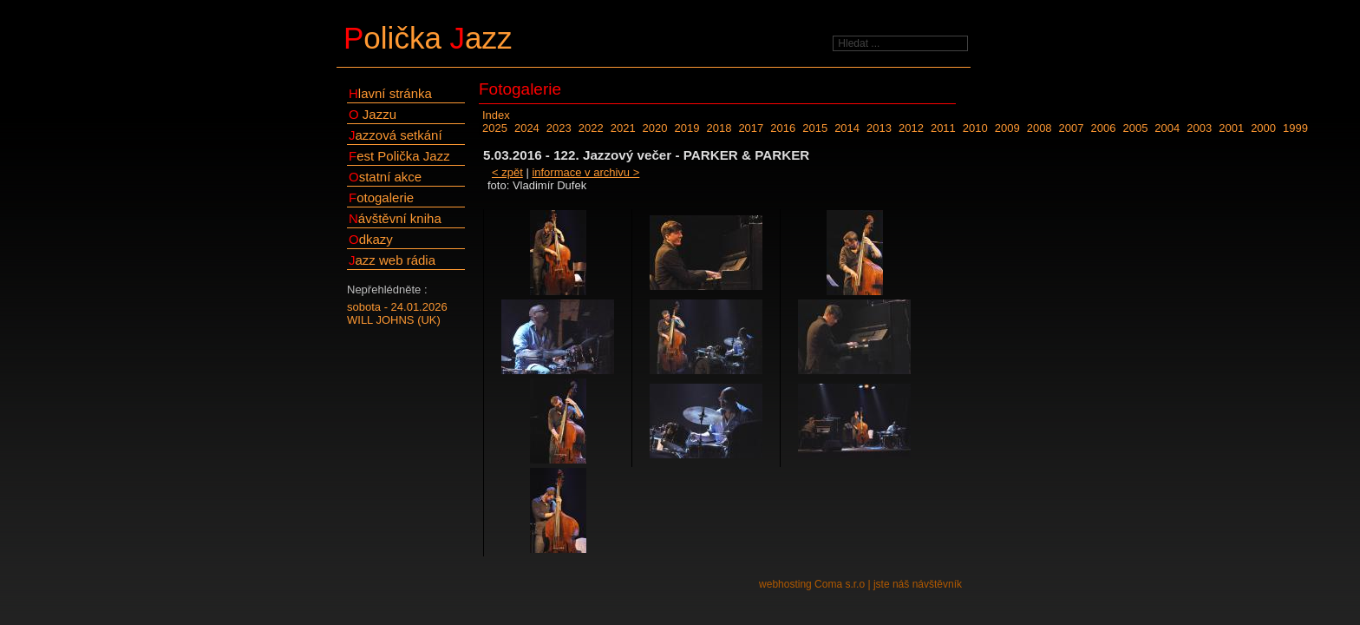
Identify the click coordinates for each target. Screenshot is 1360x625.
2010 (975, 128)
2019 (687, 128)
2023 (559, 128)
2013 (879, 128)
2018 (718, 128)
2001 (1231, 128)
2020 (655, 128)
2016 (782, 128)
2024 (526, 128)
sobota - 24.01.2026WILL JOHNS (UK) (397, 313)
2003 (1199, 128)
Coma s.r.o (839, 584)
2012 (911, 128)
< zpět (507, 172)
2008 (1039, 128)
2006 (1103, 128)
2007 (1071, 128)
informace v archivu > (585, 172)
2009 (1007, 128)
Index (496, 115)
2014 (847, 128)
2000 (1263, 128)
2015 (814, 128)
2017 (750, 128)
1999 (1295, 128)
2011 (943, 128)
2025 (494, 128)
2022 (591, 128)
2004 (1167, 128)
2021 (623, 128)
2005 (1135, 128)
